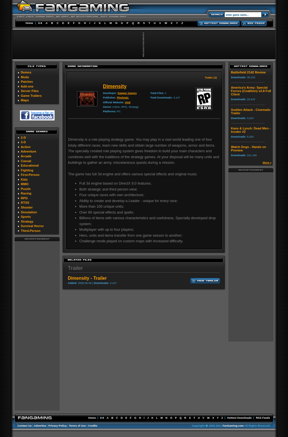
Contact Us (24, 425)
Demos (26, 72)
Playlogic (123, 97)
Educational (30, 165)
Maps (25, 100)
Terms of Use (77, 425)
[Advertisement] (37, 325)
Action (26, 147)
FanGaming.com (233, 425)
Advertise (40, 425)
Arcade (26, 156)
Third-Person (30, 230)
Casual (26, 161)
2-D (23, 137)
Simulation (29, 212)
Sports (26, 216)
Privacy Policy (57, 425)
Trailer (75, 268)
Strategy (27, 221)
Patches (27, 81)
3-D (23, 142)
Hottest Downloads (239, 417)
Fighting (27, 170)
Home (29, 22)
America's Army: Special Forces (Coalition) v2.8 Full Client (251, 91)
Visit (127, 102)
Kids (24, 179)
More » (267, 162)
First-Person (30, 174)
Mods (25, 77)
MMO (24, 184)
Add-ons (27, 86)
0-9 (40, 22)
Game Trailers (31, 95)
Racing (26, 193)
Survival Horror (32, 226)
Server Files (30, 91)
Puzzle (26, 189)
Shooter (27, 207)
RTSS (25, 202)
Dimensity (115, 86)
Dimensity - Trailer (87, 278)
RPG (24, 198)
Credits (92, 425)
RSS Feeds (263, 417)
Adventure (28, 151)
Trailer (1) (211, 77)
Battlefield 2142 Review (248, 72)
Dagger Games (127, 93)
